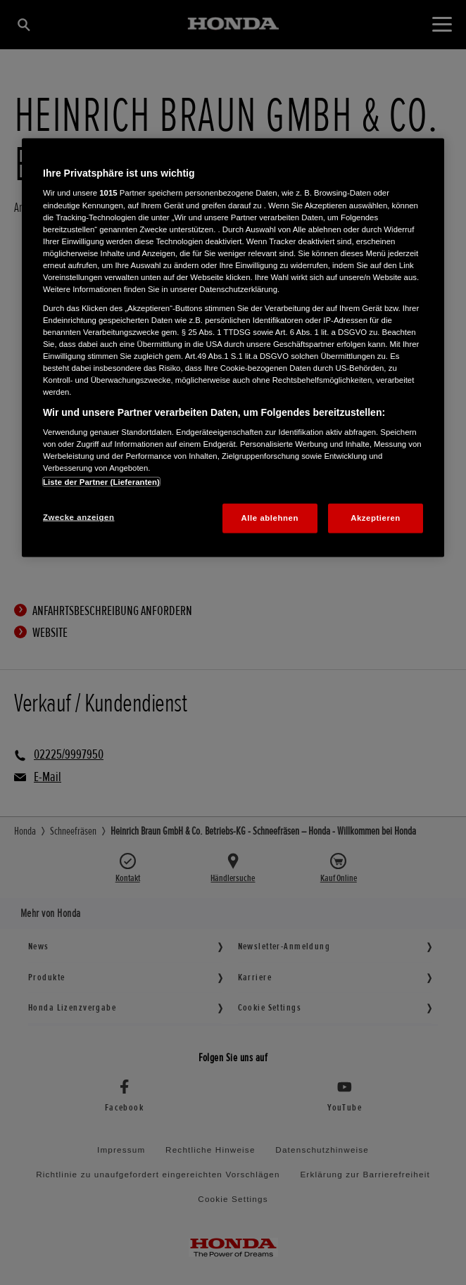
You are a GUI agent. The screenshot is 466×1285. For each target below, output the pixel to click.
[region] (233, 347)
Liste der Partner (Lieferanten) (101, 482)
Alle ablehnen (269, 518)
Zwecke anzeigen (78, 517)
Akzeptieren (376, 518)
